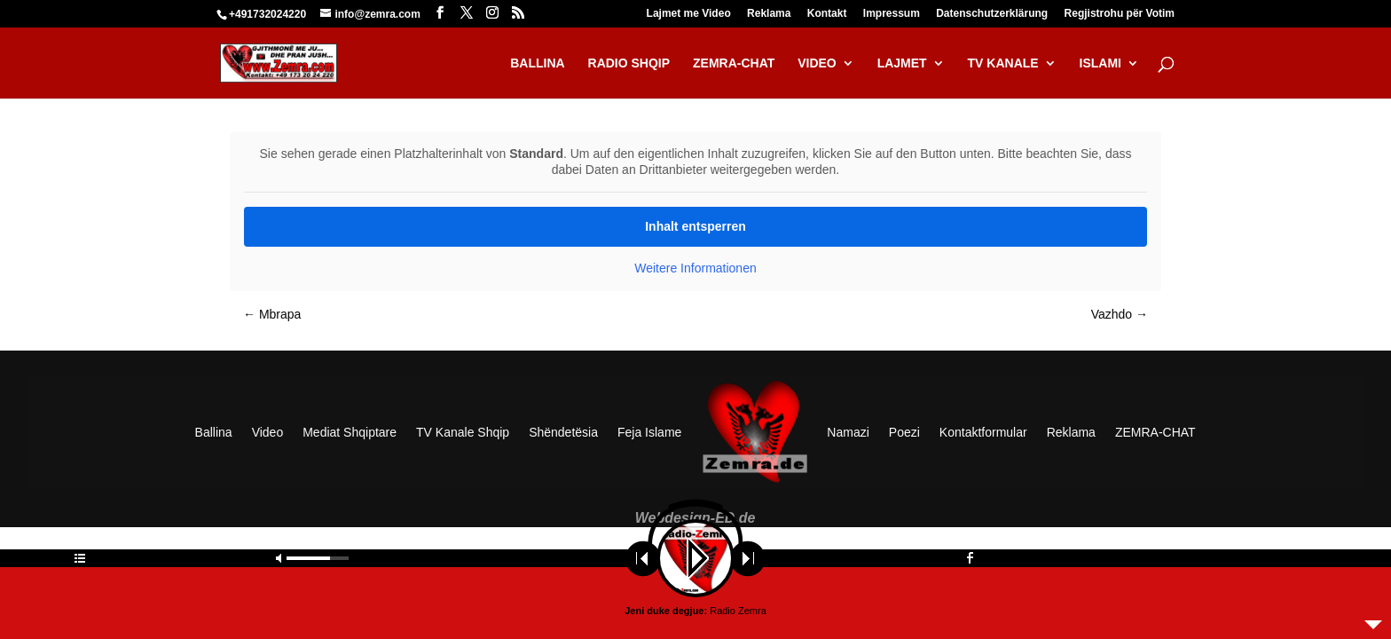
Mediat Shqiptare (350, 432)
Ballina (213, 432)
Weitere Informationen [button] (695, 268)
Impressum (891, 14)
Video (268, 432)
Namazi (848, 432)
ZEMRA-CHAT (1155, 432)
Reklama (768, 14)
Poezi (904, 432)
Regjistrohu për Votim (1120, 14)
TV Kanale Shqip (462, 432)
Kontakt (827, 14)
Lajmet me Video (689, 14)
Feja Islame (649, 432)
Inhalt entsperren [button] (695, 226)
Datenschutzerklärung (992, 14)
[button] (39, 600)
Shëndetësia (564, 432)
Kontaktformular (983, 432)
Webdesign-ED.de (695, 517)
